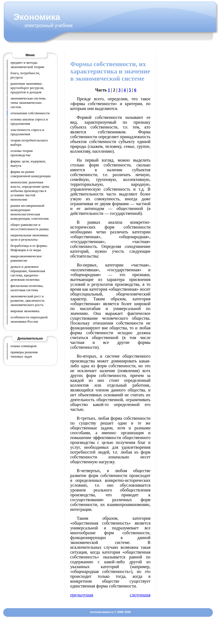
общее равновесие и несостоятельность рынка (29, 227)
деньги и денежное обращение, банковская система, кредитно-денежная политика (27, 273)
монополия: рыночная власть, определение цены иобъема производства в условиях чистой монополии (29, 190)
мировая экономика (24, 311)
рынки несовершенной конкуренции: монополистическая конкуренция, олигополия (29, 212)
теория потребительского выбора (29, 142)
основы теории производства (21, 153)
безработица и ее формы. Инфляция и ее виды (29, 248)
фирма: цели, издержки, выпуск (28, 163)
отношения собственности (30, 113)
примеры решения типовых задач (24, 354)
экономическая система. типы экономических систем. (28, 102)
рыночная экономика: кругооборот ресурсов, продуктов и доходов (27, 87)
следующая (140, 595)
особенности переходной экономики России (29, 319)
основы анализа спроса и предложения (29, 121)
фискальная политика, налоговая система (26, 288)
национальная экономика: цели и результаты (29, 237)
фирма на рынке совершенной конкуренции (30, 174)
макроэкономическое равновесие (26, 258)
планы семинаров (23, 346)
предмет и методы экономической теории (27, 64)
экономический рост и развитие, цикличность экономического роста (27, 300)
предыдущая (81, 595)
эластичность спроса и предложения (27, 132)
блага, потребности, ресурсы (25, 75)
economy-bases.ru (102, 612)
